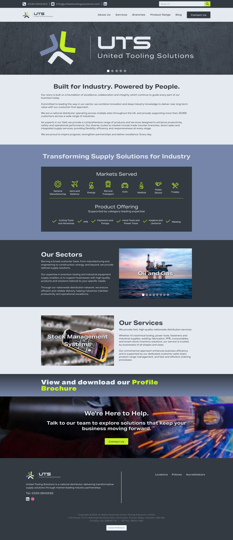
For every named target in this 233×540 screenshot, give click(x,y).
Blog (179, 14)
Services (121, 14)
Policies (177, 474)
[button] (108, 71)
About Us (104, 14)
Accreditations (195, 474)
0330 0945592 (38, 4)
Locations (161, 474)
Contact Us (198, 15)
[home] (38, 15)
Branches (138, 14)
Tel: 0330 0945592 (40, 493)
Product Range (160, 14)
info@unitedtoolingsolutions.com (78, 4)
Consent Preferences (116, 528)
